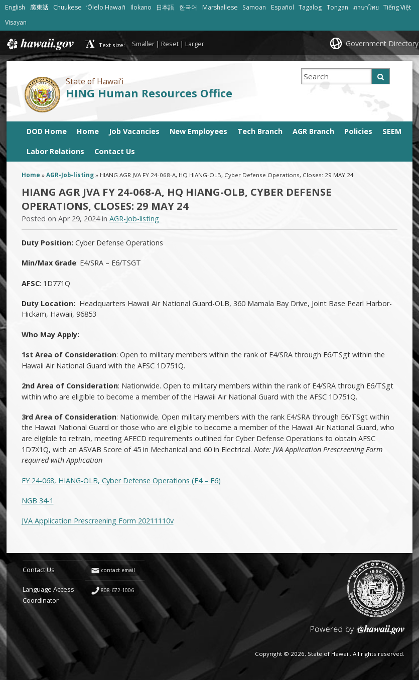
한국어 (188, 7)
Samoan (254, 7)
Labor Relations (55, 151)
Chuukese (67, 7)
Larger (194, 43)
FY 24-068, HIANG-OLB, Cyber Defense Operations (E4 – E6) (121, 480)
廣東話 (39, 7)
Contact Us (114, 151)
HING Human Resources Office (149, 93)
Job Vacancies (134, 131)
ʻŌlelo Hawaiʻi (105, 7)
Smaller (143, 43)
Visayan (16, 22)
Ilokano (141, 7)
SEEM (391, 131)
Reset (170, 43)
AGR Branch (313, 131)
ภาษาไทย (366, 7)
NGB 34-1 (38, 500)
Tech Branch (260, 131)
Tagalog (310, 7)
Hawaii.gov (39, 44)
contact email (118, 570)
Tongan (337, 7)
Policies (358, 131)
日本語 (165, 7)
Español (282, 7)
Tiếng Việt (397, 7)
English (15, 7)
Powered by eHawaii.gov (357, 633)
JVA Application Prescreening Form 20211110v (98, 520)
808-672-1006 (117, 590)
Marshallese (220, 7)
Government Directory (382, 43)
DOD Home (47, 131)
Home (88, 131)
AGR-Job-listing (70, 175)
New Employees (198, 131)
